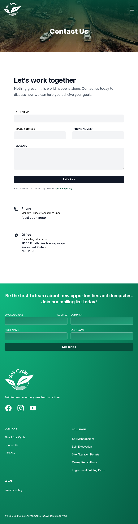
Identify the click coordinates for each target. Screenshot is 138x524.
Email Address (25, 129)
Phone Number (83, 129)
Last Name (77, 330)
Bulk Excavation (82, 446)
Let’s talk (69, 179)
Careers (10, 453)
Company (77, 314)
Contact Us (11, 445)
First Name (12, 330)
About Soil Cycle (15, 437)
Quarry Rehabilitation (85, 462)
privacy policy (64, 188)
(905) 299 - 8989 (34, 217)
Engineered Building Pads (88, 470)
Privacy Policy (13, 490)
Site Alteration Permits (85, 454)
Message (21, 145)
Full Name (22, 112)
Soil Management (83, 438)
